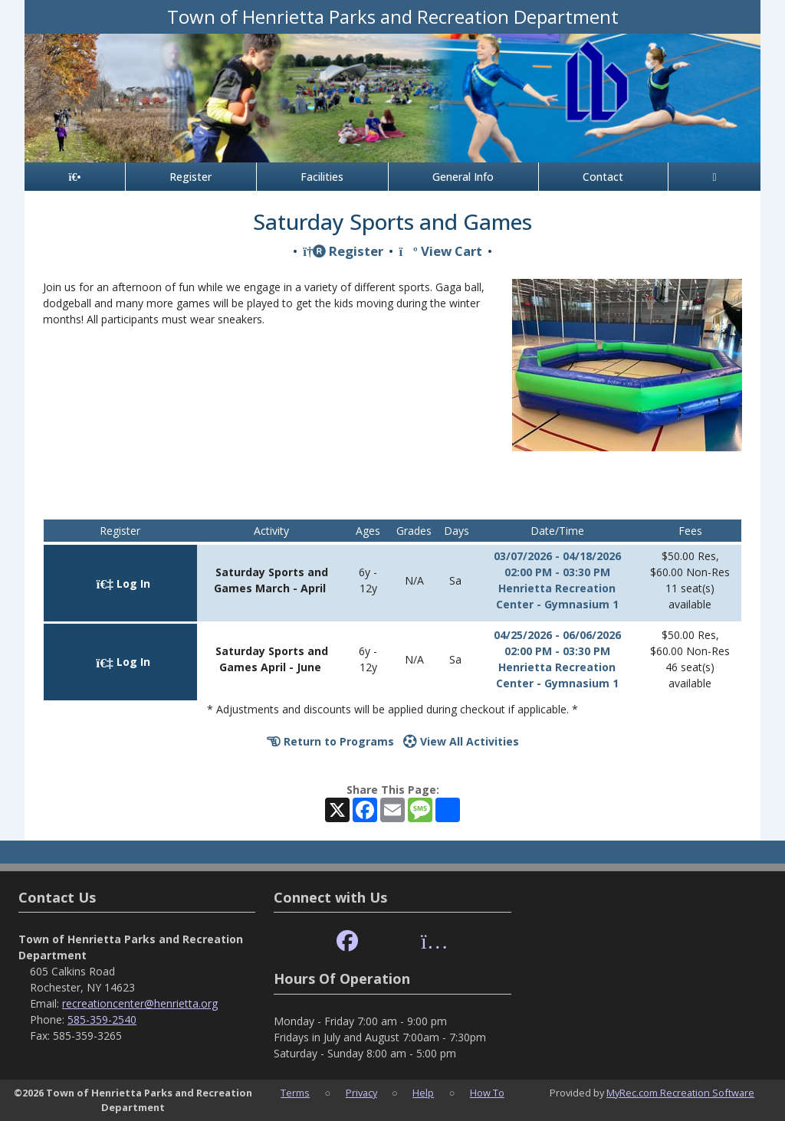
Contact (603, 176)
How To (487, 1093)
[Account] (714, 176)
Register (190, 176)
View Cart (440, 251)
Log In (123, 583)
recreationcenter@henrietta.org (140, 1003)
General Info (463, 176)
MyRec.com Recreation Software (680, 1093)
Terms (295, 1093)
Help (423, 1093)
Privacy (361, 1093)
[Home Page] (75, 176)
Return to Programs (330, 741)
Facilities (322, 176)
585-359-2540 (101, 1019)
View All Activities (461, 741)
